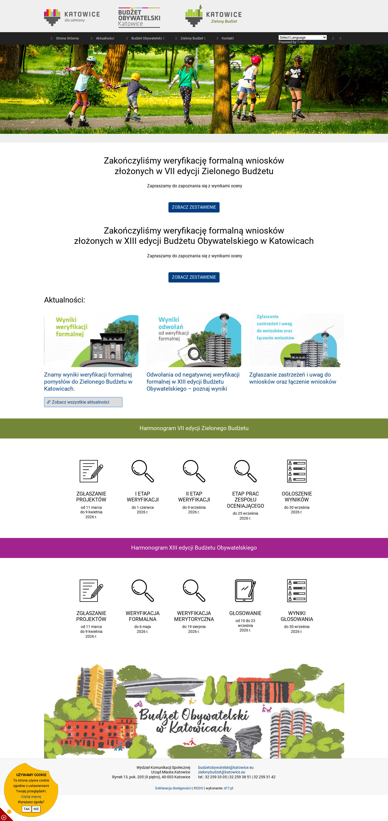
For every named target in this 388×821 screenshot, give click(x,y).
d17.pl (228, 788)
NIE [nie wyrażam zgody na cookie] (36, 809)
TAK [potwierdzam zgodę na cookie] (27, 809)
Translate (309, 42)
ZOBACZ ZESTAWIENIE (194, 207)
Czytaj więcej (31, 797)
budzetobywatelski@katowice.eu (226, 767)
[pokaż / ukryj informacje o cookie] (7, 814)
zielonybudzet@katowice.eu (221, 772)
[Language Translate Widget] (302, 37)
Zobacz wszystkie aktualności (78, 402)
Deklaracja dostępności (173, 788)
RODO (198, 788)
